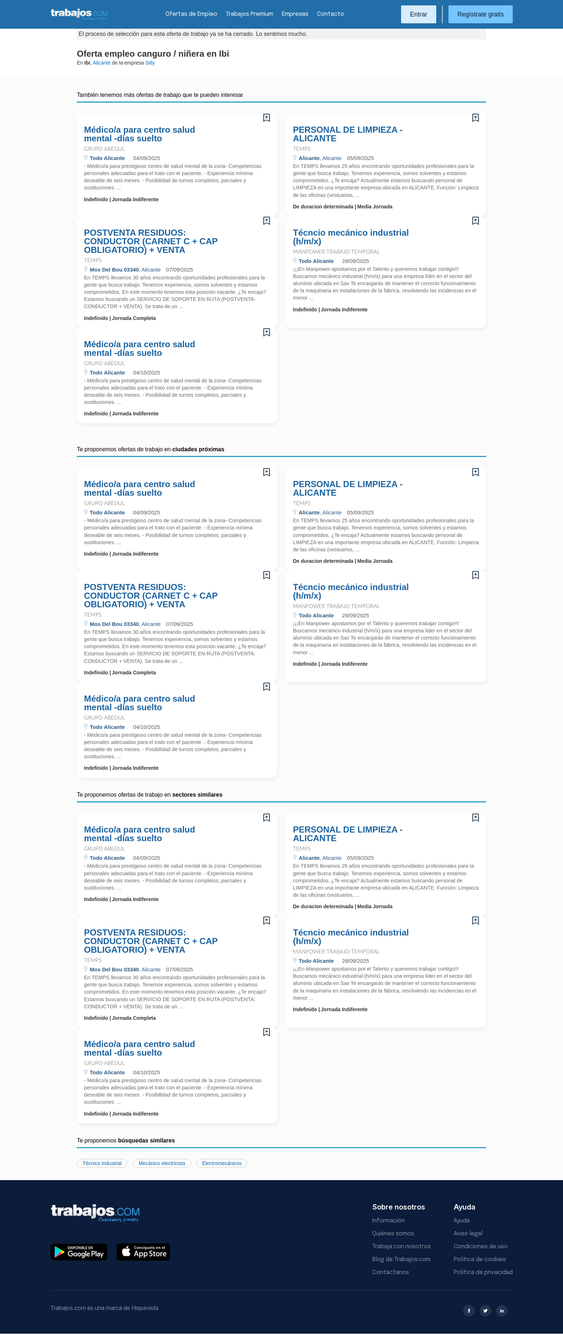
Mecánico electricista (162, 1163)
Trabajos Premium (249, 14)
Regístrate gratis (480, 14)
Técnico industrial (102, 1163)
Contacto (330, 14)
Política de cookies (480, 1260)
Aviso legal (468, 1234)
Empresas (295, 14)
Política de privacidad (483, 1272)
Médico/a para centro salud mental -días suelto (139, 134)
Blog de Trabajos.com (401, 1260)
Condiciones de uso (481, 1247)
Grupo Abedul (104, 149)
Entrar (418, 14)
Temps (302, 149)
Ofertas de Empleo (191, 14)
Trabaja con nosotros (401, 1247)
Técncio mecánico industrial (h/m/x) (351, 237)
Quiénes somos (393, 1234)
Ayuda (462, 1221)
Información (388, 1221)
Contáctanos (390, 1272)
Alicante (102, 63)
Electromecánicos (222, 1163)
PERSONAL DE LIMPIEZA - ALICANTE (348, 134)
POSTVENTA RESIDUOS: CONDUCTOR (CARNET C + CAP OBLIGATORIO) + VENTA (151, 241)
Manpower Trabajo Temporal (336, 252)
